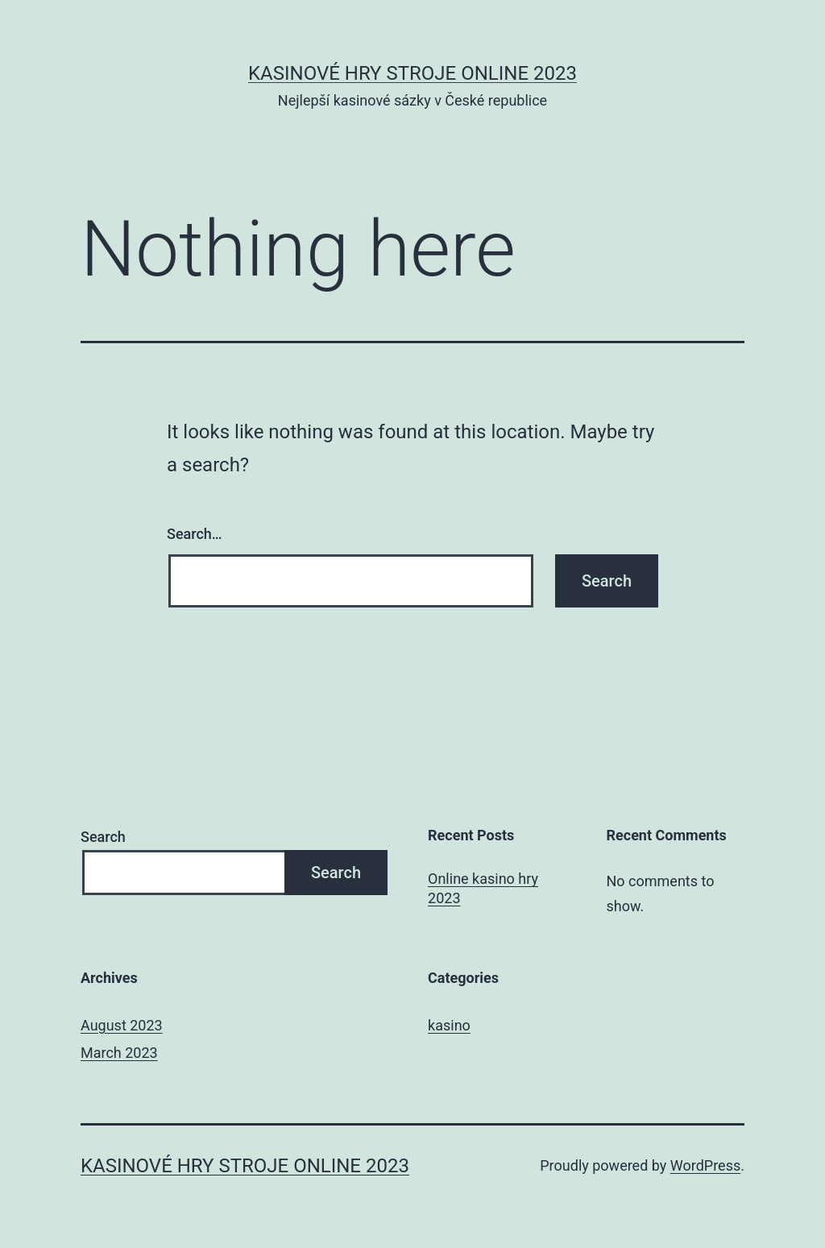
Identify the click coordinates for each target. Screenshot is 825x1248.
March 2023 (119, 1052)
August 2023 (122, 1025)
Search (103, 836)
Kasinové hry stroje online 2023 (412, 73)
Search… (194, 533)
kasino (449, 1025)
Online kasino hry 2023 (483, 888)
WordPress (705, 1165)
